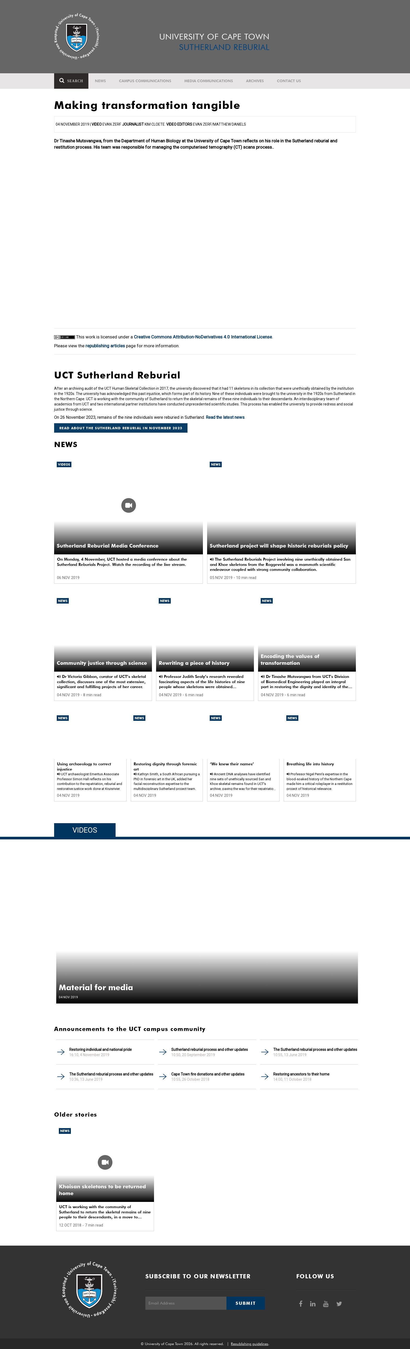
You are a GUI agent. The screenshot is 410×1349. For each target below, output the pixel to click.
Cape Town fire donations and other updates (207, 1074)
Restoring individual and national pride (100, 1049)
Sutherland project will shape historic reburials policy (279, 546)
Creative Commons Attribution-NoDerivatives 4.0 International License (203, 336)
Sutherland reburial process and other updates (209, 1049)
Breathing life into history (310, 764)
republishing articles (105, 345)
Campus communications (145, 81)
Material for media (96, 987)
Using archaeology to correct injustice (84, 767)
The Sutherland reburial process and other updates (315, 1049)
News (100, 81)
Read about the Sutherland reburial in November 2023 (120, 428)
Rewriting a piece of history (194, 663)
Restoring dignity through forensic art (165, 767)
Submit (245, 1303)
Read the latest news (225, 417)
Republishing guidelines (249, 1344)
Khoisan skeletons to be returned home (102, 1189)
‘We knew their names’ (232, 764)
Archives (255, 81)
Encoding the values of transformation (290, 659)
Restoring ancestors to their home (301, 1074)
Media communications (208, 81)
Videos (64, 464)
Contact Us (289, 81)
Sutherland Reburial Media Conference (107, 546)
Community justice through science (102, 663)
